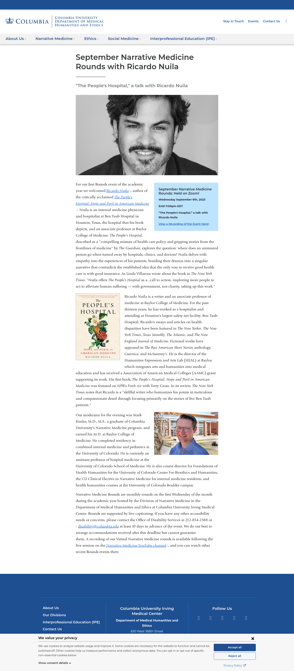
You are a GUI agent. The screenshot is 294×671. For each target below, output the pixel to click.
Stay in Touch (235, 21)
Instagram (246, 618)
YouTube (222, 618)
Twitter (210, 618)
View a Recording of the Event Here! (182, 223)
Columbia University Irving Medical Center (147, 4)
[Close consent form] (253, 638)
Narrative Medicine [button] (53, 39)
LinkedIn (234, 618)
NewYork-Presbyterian (147, 588)
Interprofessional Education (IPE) (69, 622)
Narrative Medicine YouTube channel (137, 545)
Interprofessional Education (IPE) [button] (175, 39)
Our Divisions (54, 615)
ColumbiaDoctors (201, 585)
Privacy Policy (234, 665)
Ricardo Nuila (118, 191)
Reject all (235, 655)
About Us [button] (16, 39)
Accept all (234, 647)
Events (255, 21)
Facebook (198, 618)
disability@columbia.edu (98, 526)
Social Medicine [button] (119, 39)
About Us (50, 608)
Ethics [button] (87, 39)
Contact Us (272, 21)
